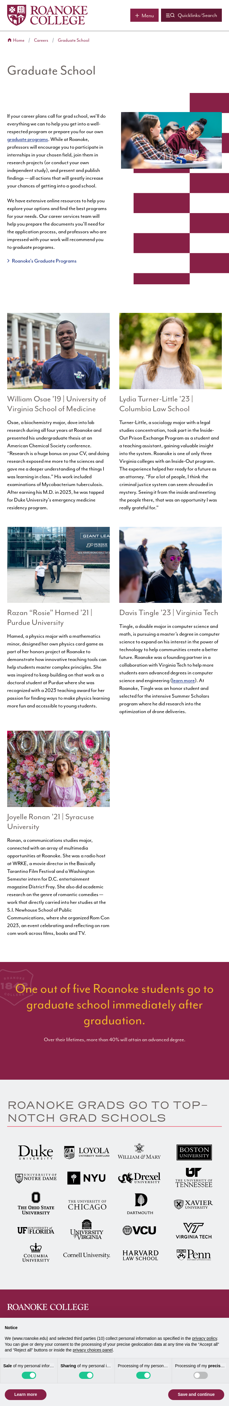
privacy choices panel (93, 1350)
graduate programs (27, 139)
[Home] (47, 15)
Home (18, 40)
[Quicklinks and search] (191, 15)
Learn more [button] (25, 1394)
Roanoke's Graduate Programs (44, 260)
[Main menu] (144, 15)
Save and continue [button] (196, 1394)
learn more (183, 680)
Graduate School (73, 40)
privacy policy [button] (204, 1338)
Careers (41, 40)
